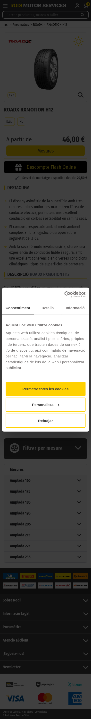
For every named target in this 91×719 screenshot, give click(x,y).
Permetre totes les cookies (45, 389)
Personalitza (45, 405)
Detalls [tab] (47, 308)
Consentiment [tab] (18, 308)
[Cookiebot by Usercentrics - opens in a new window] (64, 294)
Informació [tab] (75, 308)
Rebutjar (45, 420)
